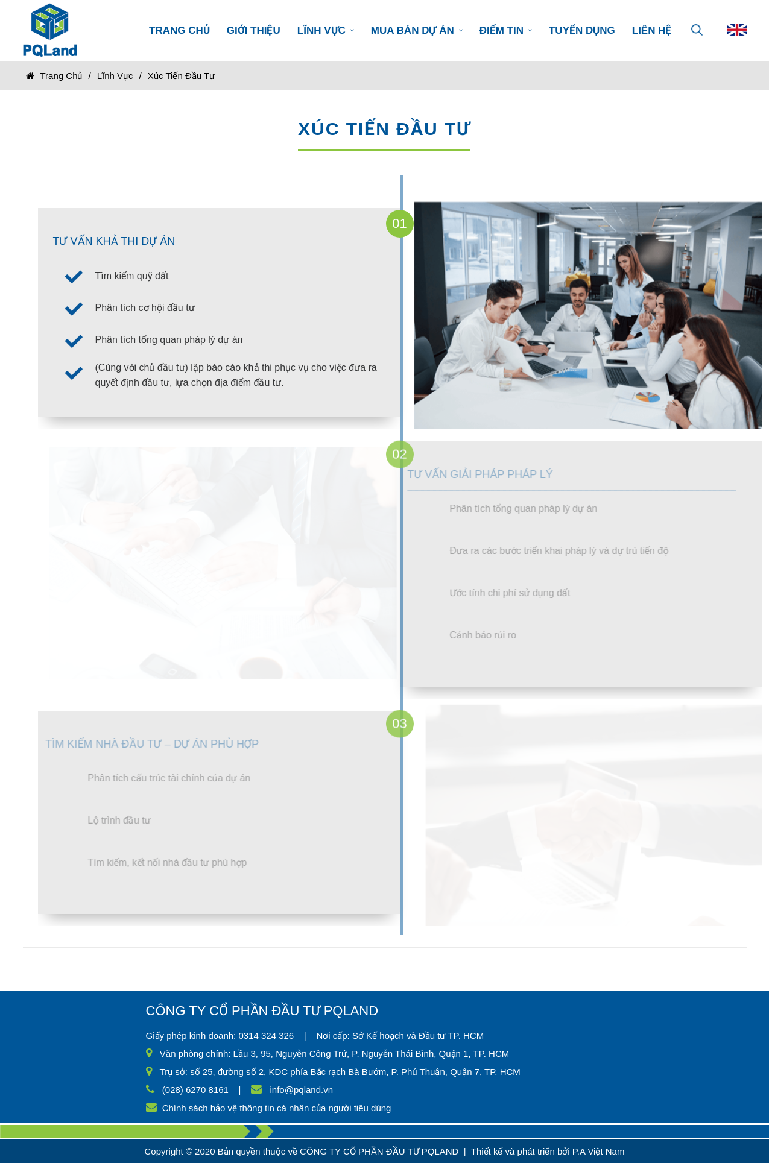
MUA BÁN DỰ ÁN (417, 30)
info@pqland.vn (301, 1090)
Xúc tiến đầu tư (181, 76)
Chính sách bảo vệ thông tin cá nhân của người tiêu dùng (276, 1108)
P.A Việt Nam (598, 1151)
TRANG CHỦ (179, 30)
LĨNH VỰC (325, 30)
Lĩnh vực (115, 76)
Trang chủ (61, 76)
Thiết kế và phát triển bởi (520, 1151)
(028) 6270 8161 (195, 1090)
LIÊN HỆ (652, 30)
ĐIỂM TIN (505, 30)
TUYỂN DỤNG (582, 30)
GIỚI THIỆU (253, 30)
